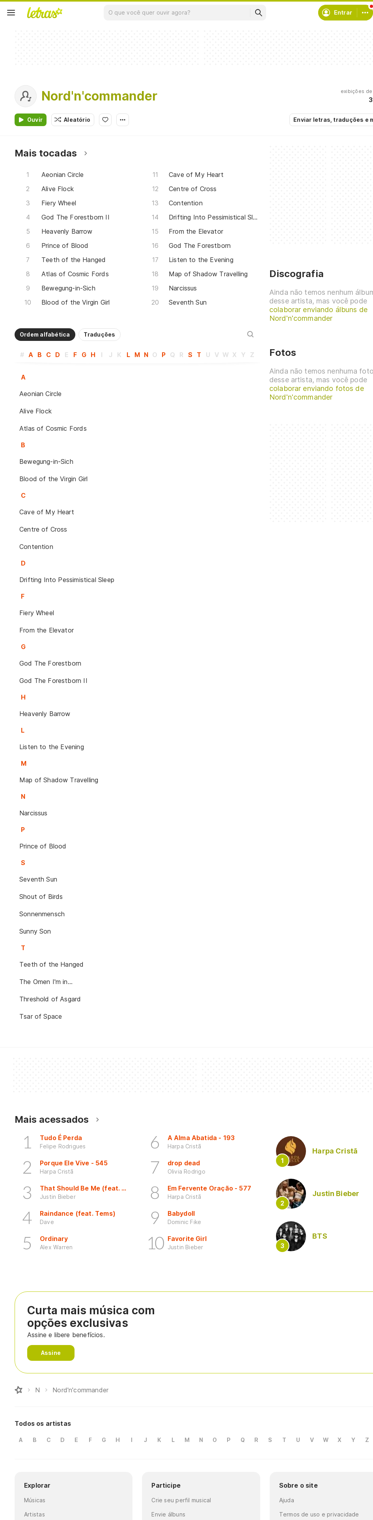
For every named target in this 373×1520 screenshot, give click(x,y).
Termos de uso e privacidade (319, 1514)
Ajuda (286, 1500)
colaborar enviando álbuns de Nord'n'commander (318, 313)
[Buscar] (258, 12)
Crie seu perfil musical (181, 1500)
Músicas (35, 1500)
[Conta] (365, 12)
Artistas (34, 1514)
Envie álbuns (168, 1514)
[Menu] (11, 12)
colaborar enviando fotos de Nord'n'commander (316, 392)
